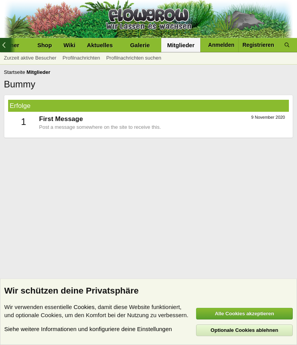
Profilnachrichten (81, 58)
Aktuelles (100, 45)
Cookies (83, 307)
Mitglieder (181, 45)
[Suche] (287, 45)
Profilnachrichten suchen (133, 58)
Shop (45, 45)
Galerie (140, 45)
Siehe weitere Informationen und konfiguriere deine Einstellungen (88, 329)
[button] (118, 45)
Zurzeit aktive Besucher (30, 58)
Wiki (69, 45)
